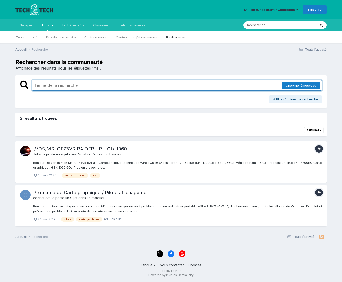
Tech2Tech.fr (73, 25)
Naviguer (26, 25)
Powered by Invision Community (171, 275)
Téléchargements (132, 25)
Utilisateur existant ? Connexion (271, 10)
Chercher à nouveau (301, 85)
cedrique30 (42, 198)
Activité (47, 27)
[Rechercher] (266, 25)
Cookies (194, 265)
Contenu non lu (95, 37)
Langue (148, 265)
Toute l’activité (27, 37)
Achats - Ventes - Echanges (99, 154)
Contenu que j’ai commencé (137, 37)
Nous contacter (172, 265)
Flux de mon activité (61, 37)
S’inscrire (315, 9)
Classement (102, 25)
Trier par (314, 130)
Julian (37, 154)
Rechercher (175, 37)
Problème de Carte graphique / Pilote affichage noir (91, 192)
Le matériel (95, 198)
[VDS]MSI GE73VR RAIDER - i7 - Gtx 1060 (80, 149)
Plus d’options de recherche (295, 99)
